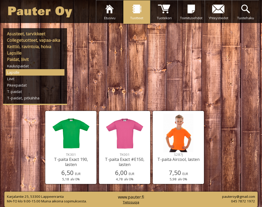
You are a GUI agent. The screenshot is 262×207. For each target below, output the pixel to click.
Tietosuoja (131, 202)
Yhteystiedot (218, 18)
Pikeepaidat (17, 85)
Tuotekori (164, 18)
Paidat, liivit (18, 59)
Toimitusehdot (191, 18)
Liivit (11, 78)
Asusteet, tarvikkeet (26, 34)
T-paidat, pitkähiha (23, 97)
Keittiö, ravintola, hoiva (29, 46)
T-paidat (14, 91)
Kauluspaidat (18, 65)
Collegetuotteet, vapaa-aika (33, 40)
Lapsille (14, 53)
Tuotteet (136, 18)
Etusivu (109, 18)
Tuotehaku (245, 18)
